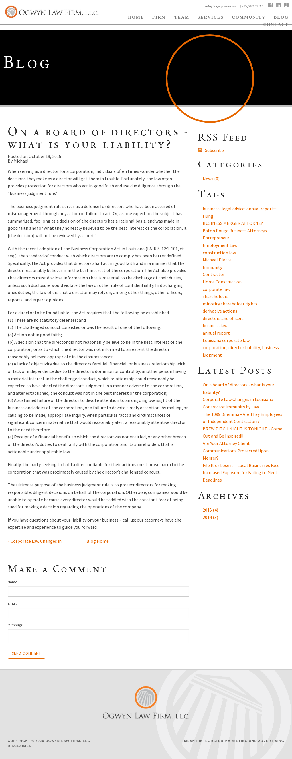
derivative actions (220, 311)
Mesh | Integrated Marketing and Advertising (234, 740)
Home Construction (222, 282)
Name (12, 582)
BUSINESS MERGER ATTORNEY (233, 223)
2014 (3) (210, 517)
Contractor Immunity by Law (231, 407)
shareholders (215, 296)
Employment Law (220, 245)
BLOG (281, 17)
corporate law (216, 289)
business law (215, 325)
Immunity (212, 267)
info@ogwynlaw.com (220, 6)
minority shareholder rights (230, 304)
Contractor (214, 274)
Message (15, 625)
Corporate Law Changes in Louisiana (238, 399)
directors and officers (223, 318)
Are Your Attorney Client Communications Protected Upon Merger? (236, 450)
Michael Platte (217, 260)
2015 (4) (210, 510)
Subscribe (214, 150)
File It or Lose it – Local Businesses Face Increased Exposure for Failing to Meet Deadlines (241, 472)
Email (12, 603)
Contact (276, 24)
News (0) (211, 178)
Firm (159, 17)
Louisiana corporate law (226, 340)
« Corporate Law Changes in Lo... (35, 541)
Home (136, 17)
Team (182, 17)
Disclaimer (20, 746)
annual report (216, 333)
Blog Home (97, 541)
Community (249, 17)
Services (211, 17)
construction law (219, 252)
